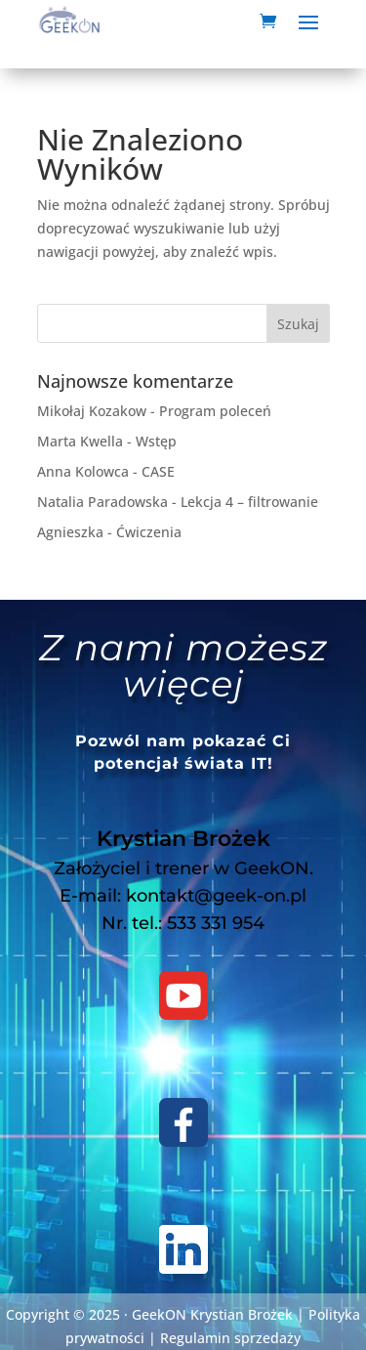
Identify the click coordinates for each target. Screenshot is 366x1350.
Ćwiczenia (149, 532)
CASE (158, 471)
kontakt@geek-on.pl (216, 896)
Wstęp (156, 441)
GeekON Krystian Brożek (212, 1314)
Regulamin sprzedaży (230, 1338)
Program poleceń (215, 410)
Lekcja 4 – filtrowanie (249, 501)
